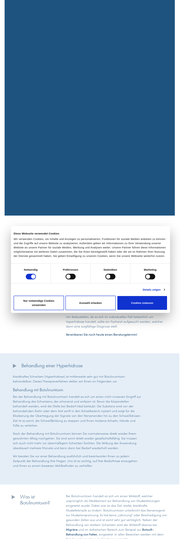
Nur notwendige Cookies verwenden (38, 302)
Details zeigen (151, 289)
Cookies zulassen (142, 302)
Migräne (72, 529)
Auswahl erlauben (90, 302)
